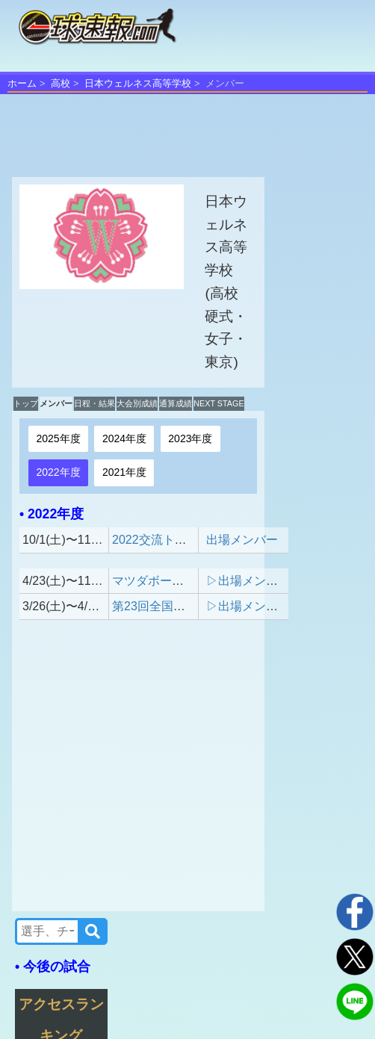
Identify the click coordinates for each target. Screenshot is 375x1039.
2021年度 (124, 472)
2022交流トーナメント (173, 539)
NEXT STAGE (218, 403)
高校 (60, 83)
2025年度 (58, 438)
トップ (25, 403)
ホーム (22, 83)
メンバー (56, 403)
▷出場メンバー (248, 580)
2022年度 (58, 472)
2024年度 (124, 438)
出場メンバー (242, 539)
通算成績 (175, 403)
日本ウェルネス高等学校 (137, 83)
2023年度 (190, 438)
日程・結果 (94, 403)
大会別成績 (137, 403)
